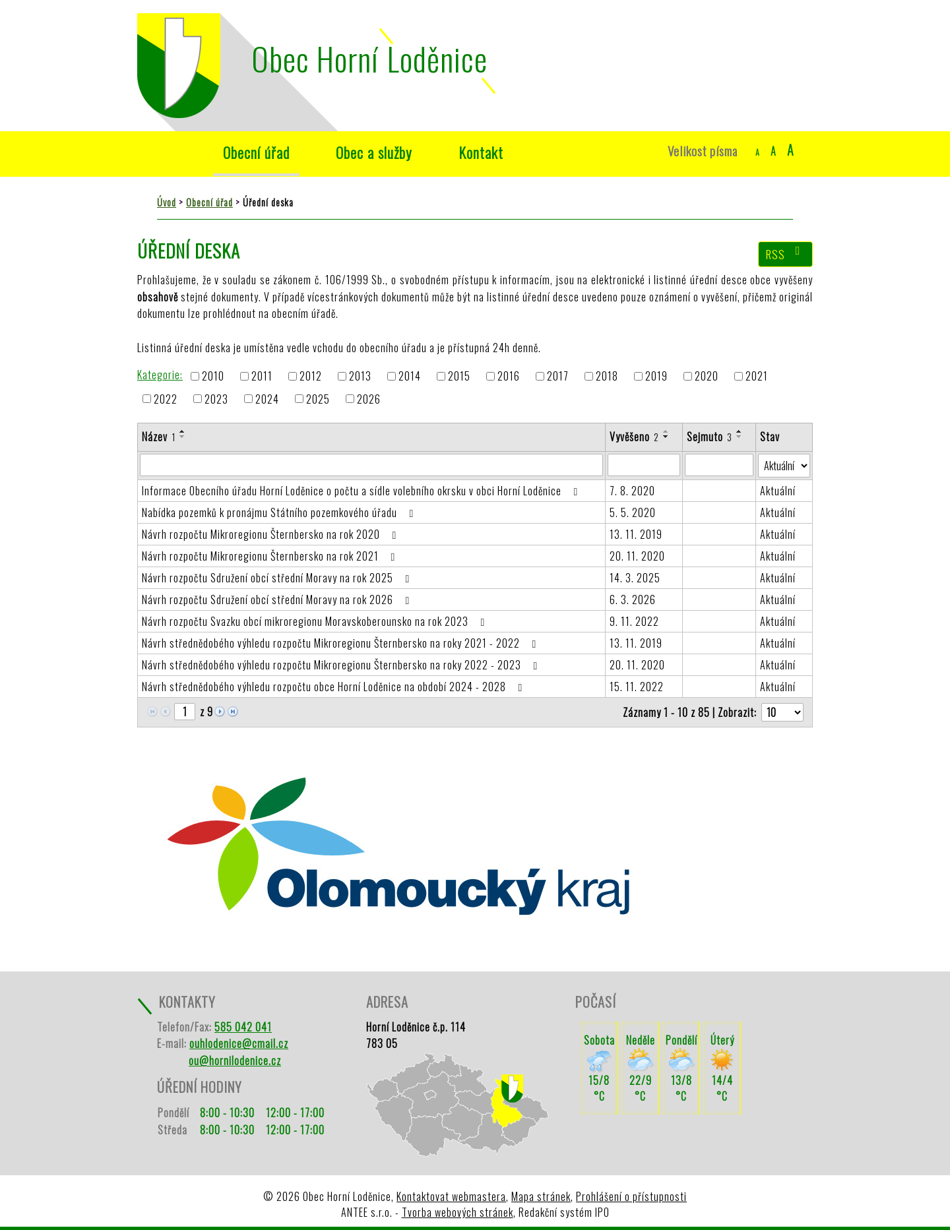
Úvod (168, 152)
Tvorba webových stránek (457, 1212)
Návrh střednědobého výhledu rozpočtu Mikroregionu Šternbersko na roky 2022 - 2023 (342, 665)
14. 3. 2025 (635, 578)
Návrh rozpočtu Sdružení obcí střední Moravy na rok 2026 (278, 599)
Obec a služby (374, 152)
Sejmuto (709, 437)
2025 (318, 399)
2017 (558, 376)
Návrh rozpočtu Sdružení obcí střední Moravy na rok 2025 (278, 578)
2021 (756, 376)
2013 (360, 376)
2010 (213, 376)
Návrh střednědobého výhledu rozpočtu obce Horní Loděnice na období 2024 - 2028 (334, 686)
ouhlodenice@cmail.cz (238, 1043)
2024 (267, 399)
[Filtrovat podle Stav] (784, 465)
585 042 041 (243, 1027)
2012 (311, 376)
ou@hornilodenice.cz (235, 1060)
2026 (369, 399)
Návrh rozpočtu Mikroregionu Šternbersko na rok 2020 (271, 534)
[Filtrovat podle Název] (371, 465)
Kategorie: (160, 375)
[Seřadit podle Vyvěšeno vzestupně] (666, 431)
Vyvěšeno (634, 437)
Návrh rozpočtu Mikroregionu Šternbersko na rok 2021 (271, 556)
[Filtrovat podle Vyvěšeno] (644, 465)
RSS (786, 253)
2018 (607, 376)
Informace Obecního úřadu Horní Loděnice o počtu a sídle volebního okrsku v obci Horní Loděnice (362, 491)
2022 (165, 399)
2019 (656, 376)
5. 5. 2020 (633, 512)
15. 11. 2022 (637, 686)
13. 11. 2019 (636, 534)
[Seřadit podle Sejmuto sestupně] (739, 436)
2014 (409, 376)
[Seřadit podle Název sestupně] (182, 436)
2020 (706, 376)
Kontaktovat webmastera (451, 1196)
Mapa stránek (541, 1196)
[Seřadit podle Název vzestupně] (182, 431)
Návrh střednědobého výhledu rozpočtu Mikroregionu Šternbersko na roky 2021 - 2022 (341, 643)
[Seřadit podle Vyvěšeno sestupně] (666, 436)
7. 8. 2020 (632, 491)
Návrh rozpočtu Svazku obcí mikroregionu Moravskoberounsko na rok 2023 (316, 621)
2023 (216, 399)
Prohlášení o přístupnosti (631, 1196)
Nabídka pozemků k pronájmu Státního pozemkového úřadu (280, 512)
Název (158, 437)
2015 (459, 376)
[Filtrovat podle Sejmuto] (719, 465)
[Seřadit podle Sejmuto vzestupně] (739, 431)
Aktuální (778, 491)
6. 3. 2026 (633, 599)
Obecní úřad (256, 152)
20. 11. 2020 (637, 556)
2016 (508, 376)
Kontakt (481, 152)
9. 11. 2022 (634, 621)
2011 (261, 376)
